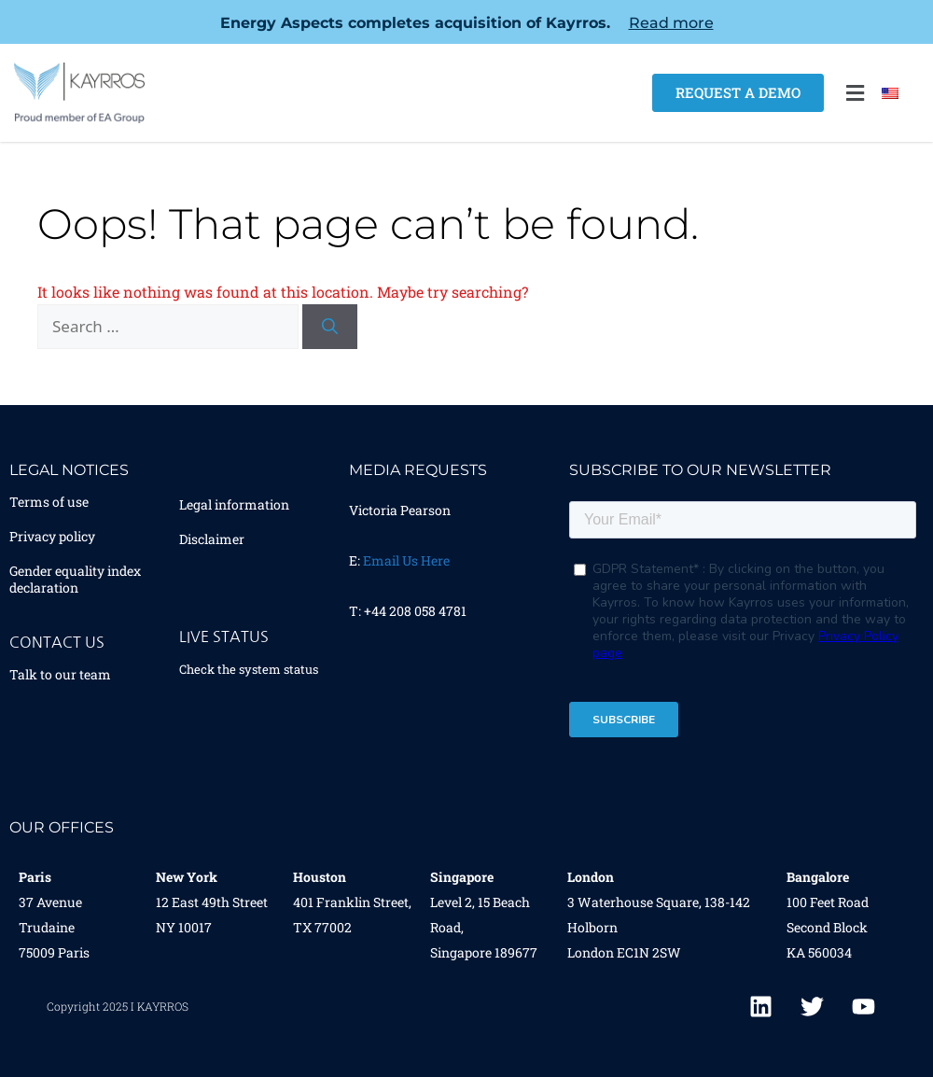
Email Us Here (406, 560)
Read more (671, 23)
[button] (854, 93)
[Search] (329, 326)
